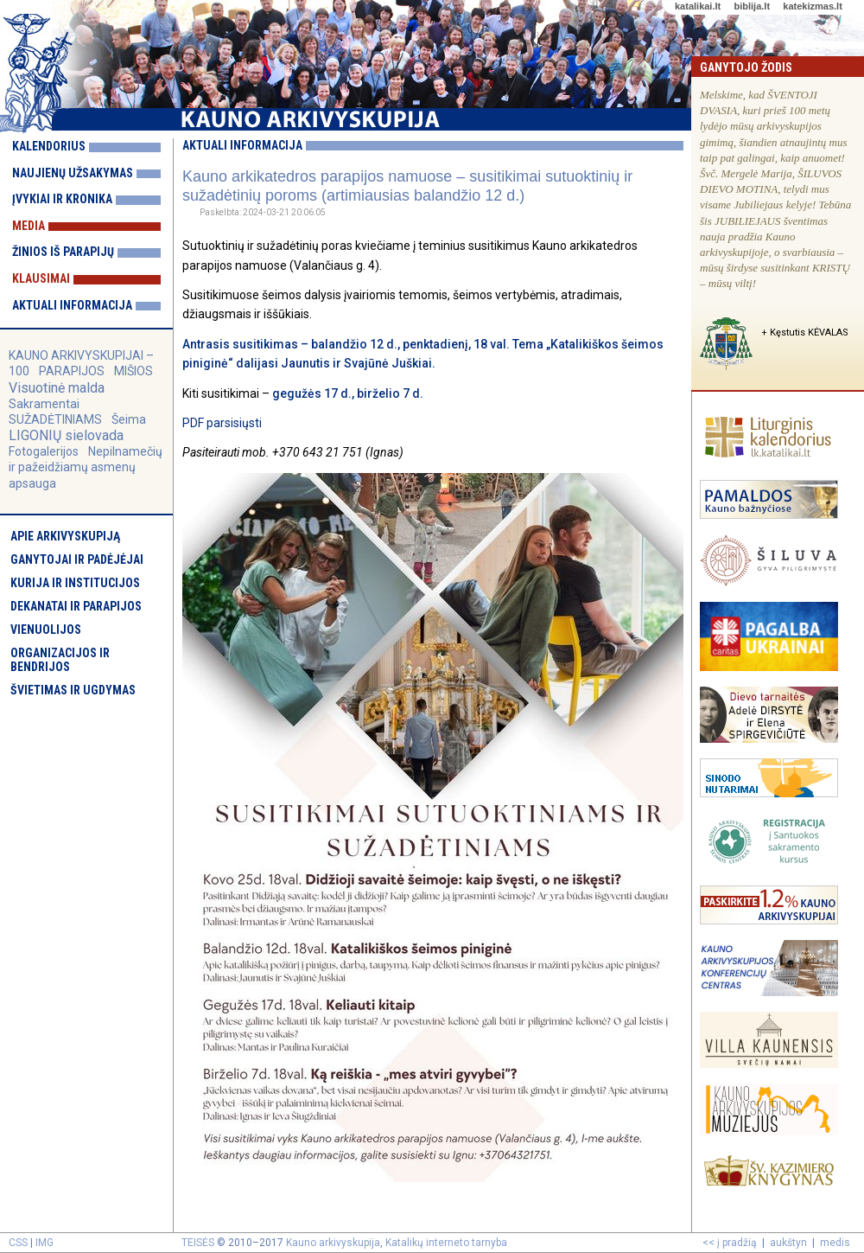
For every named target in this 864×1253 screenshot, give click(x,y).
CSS (18, 1243)
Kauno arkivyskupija (333, 1243)
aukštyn (788, 1243)
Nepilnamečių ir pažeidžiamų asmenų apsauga (85, 466)
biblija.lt (752, 6)
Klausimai (41, 278)
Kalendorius (49, 146)
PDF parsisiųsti (222, 423)
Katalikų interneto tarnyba (446, 1243)
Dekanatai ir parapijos (76, 606)
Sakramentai (44, 404)
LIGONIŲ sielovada (66, 435)
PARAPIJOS (72, 371)
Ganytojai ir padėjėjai (76, 559)
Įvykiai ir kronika (62, 199)
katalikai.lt (698, 6)
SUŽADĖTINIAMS (55, 419)
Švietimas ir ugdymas (73, 690)
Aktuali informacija (72, 305)
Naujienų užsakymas (72, 173)
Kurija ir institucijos (75, 583)
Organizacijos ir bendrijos (60, 660)
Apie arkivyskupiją (65, 536)
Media (28, 226)
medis (835, 1243)
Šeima (128, 419)
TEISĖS (197, 1243)
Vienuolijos (45, 629)
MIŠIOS (133, 371)
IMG (44, 1243)
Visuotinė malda (57, 388)
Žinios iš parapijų (63, 252)
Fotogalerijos (44, 451)
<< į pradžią (729, 1243)
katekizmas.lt (812, 6)
